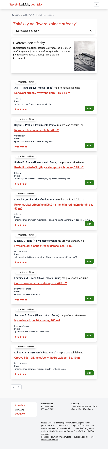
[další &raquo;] (19, 387)
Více (89, 108)
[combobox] (50, 31)
